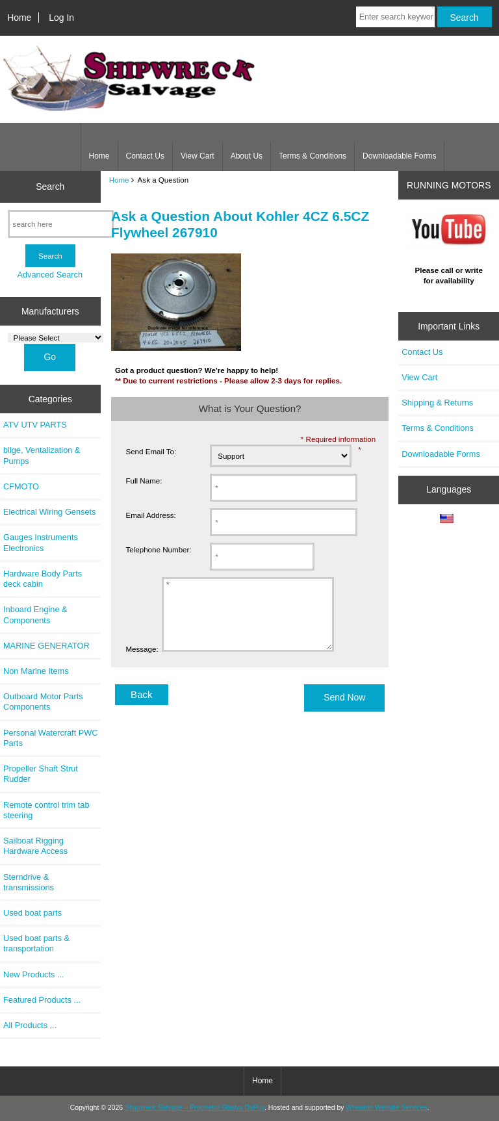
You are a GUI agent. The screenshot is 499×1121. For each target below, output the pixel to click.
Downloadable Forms (399, 156)
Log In (61, 17)
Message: (141, 662)
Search (50, 186)
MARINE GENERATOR (46, 646)
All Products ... (30, 1025)
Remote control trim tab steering (46, 810)
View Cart (197, 156)
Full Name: (143, 480)
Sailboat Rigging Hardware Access (35, 846)
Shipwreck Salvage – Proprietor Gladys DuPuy (194, 1107)
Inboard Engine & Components (35, 614)
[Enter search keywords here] (395, 16)
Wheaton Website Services (386, 1107)
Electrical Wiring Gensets (49, 512)
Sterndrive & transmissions (28, 882)
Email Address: (150, 515)
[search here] (61, 224)
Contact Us (145, 156)
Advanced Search (50, 274)
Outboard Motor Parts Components (43, 701)
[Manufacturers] (55, 337)
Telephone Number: (158, 549)
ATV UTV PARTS (35, 425)
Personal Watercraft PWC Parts (50, 738)
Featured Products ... (42, 1000)
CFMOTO (21, 486)
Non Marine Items (36, 671)
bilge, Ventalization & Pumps (41, 455)
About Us (246, 156)
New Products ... (33, 974)
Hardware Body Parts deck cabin (42, 579)
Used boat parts (32, 913)
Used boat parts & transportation (36, 943)
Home (19, 17)
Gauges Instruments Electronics (40, 542)
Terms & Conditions (312, 156)
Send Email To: (150, 451)
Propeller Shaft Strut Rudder (40, 774)
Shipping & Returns (437, 402)
